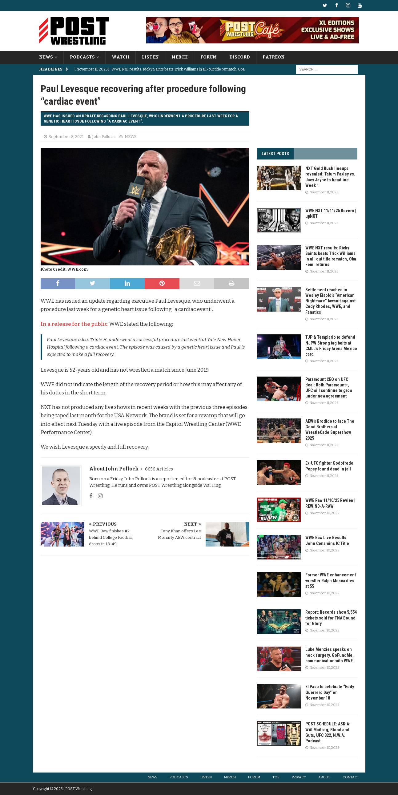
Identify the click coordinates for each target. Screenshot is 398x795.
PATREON (274, 57)
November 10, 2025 (324, 513)
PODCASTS (82, 57)
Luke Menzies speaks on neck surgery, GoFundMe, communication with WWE (329, 655)
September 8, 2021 (66, 136)
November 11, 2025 (324, 192)
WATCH (120, 57)
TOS (275, 777)
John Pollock (103, 136)
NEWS (46, 57)
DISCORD (239, 57)
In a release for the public (74, 324)
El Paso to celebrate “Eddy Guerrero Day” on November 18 (329, 692)
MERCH (179, 57)
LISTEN (150, 57)
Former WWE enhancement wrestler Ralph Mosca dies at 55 (330, 580)
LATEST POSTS (275, 153)
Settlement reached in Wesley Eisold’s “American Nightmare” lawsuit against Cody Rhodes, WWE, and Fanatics (330, 301)
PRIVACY (299, 777)
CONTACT (351, 777)
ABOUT (324, 777)
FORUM (208, 57)
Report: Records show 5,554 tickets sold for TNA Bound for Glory (331, 618)
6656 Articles (159, 469)
